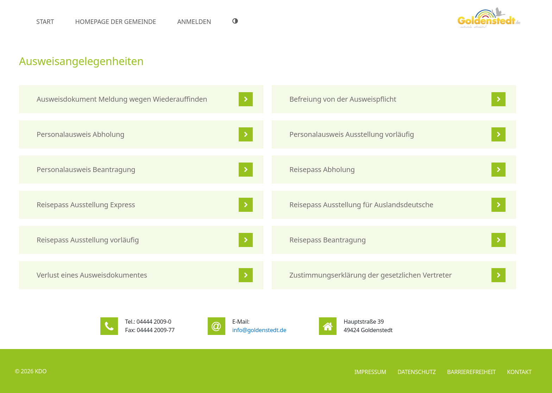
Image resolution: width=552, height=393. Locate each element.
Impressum (371, 372)
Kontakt (519, 372)
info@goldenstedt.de (259, 330)
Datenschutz (416, 372)
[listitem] (141, 99)
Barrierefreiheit (471, 372)
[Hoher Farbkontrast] (236, 21)
